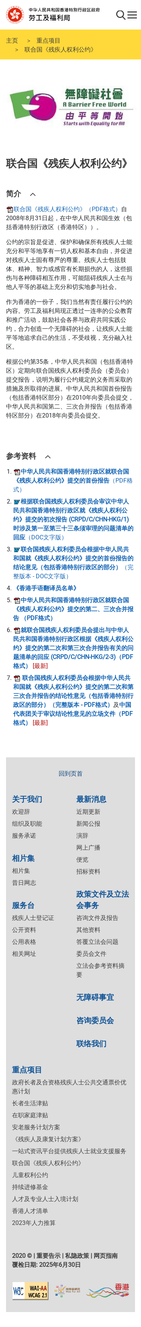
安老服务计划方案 (36, 1127)
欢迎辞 (21, 811)
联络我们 (91, 1043)
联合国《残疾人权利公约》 (48, 1163)
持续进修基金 (30, 1187)
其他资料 (88, 929)
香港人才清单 (30, 1210)
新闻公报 (88, 823)
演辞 (82, 835)
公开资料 (24, 929)
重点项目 (48, 40)
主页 (12, 40)
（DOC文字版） (73, 519)
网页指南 (106, 1255)
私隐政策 (77, 1255)
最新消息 (91, 798)
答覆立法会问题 (97, 941)
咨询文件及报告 (97, 917)
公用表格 (24, 941)
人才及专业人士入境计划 (45, 1199)
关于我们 (27, 798)
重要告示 (48, 1255)
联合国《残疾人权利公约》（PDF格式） (63, 209)
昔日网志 (24, 882)
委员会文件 (91, 953)
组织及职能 (27, 823)
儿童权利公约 (30, 1175)
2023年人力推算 (34, 1222)
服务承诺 (24, 835)
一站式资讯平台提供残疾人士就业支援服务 (69, 1151)
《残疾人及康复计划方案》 (48, 1139)
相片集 (23, 857)
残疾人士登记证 (33, 917)
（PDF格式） (73, 480)
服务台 (23, 904)
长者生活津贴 (30, 1103)
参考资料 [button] (21, 455)
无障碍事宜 (95, 996)
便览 (82, 859)
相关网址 (24, 953)
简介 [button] (13, 193)
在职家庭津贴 (30, 1115)
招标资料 (88, 871)
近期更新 (88, 811)
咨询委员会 (95, 1020)
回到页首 (71, 773)
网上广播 (88, 847)
